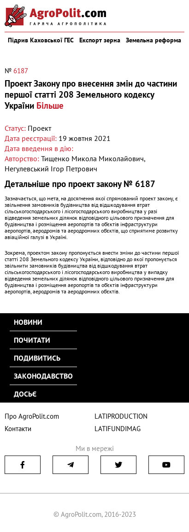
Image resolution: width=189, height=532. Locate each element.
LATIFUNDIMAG (117, 428)
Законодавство (43, 375)
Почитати (32, 340)
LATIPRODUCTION (121, 416)
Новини (28, 322)
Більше (50, 105)
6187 (20, 70)
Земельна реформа (153, 40)
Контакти (18, 428)
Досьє (25, 393)
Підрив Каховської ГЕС (41, 40)
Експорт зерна (99, 40)
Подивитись (37, 357)
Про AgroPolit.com (32, 416)
